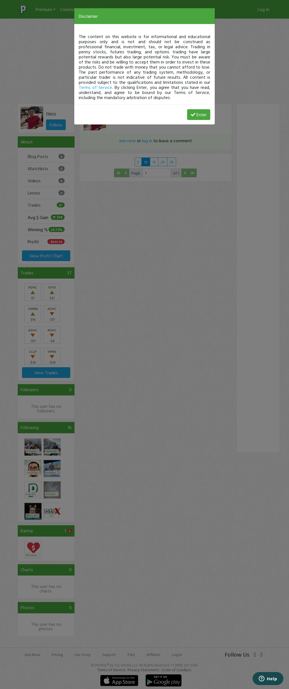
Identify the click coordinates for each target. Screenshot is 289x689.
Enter (199, 114)
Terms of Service (95, 87)
